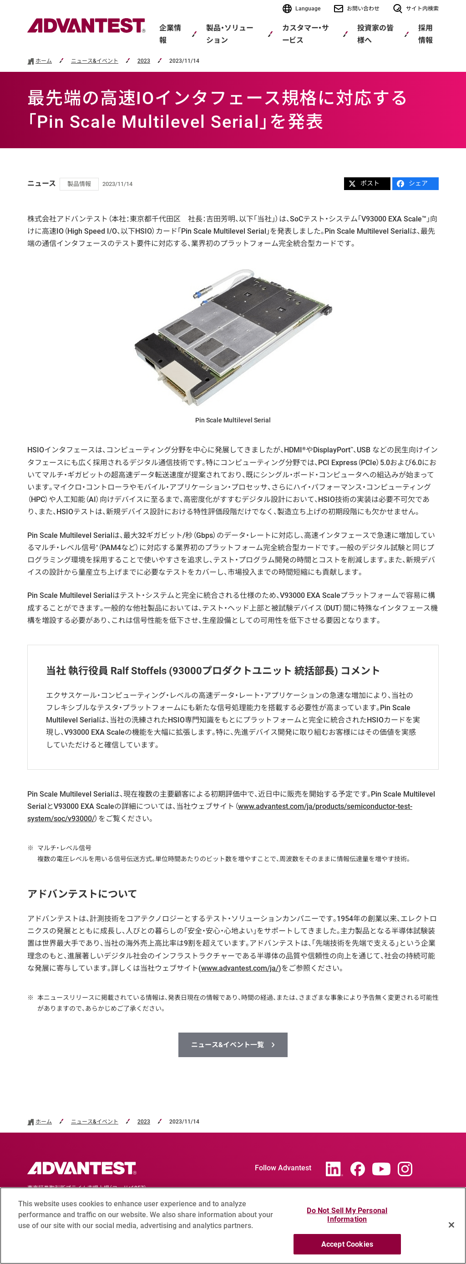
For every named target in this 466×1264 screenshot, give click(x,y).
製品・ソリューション (229, 34)
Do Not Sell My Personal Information (347, 1219)
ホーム (43, 61)
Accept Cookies (347, 1248)
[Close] (451, 1229)
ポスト (364, 183)
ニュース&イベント (94, 61)
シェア (412, 183)
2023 (143, 61)
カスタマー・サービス (305, 34)
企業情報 (170, 34)
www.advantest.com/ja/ (240, 968)
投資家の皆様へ (375, 34)
